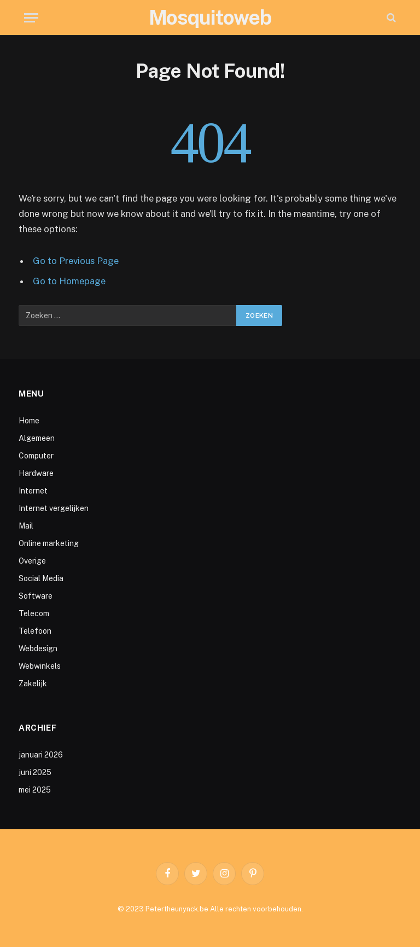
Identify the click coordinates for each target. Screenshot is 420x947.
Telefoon (35, 631)
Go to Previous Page (76, 260)
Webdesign (38, 648)
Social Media (41, 578)
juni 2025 (35, 772)
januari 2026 (41, 754)
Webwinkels (40, 666)
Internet (33, 490)
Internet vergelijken (54, 508)
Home (29, 420)
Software (35, 596)
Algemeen (37, 438)
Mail (26, 525)
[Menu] (31, 17)
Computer (36, 455)
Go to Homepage (69, 281)
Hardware (36, 473)
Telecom (34, 613)
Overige (32, 560)
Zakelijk (33, 683)
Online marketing (49, 543)
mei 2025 (35, 789)
